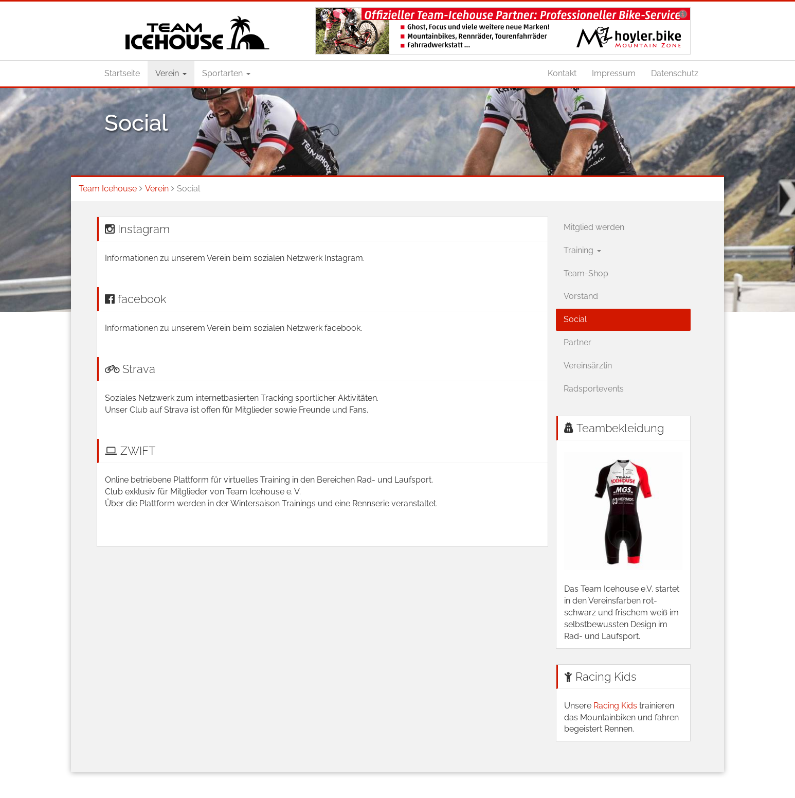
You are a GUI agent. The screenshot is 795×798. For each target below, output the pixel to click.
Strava (138, 369)
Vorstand (581, 296)
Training (582, 250)
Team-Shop (586, 273)
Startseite (122, 73)
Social (575, 319)
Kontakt (562, 73)
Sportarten (226, 73)
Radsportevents (594, 389)
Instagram (144, 229)
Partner (577, 342)
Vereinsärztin (588, 365)
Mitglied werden (594, 227)
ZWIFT (137, 450)
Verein (171, 73)
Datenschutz (674, 73)
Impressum (614, 73)
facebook (142, 299)
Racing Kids (606, 676)
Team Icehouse (108, 188)
